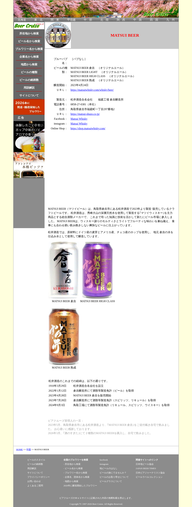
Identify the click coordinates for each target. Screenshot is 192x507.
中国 (28, 449)
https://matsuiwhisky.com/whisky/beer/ (92, 89)
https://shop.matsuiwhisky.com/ (88, 128)
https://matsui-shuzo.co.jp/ (85, 114)
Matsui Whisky (79, 118)
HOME (19, 449)
